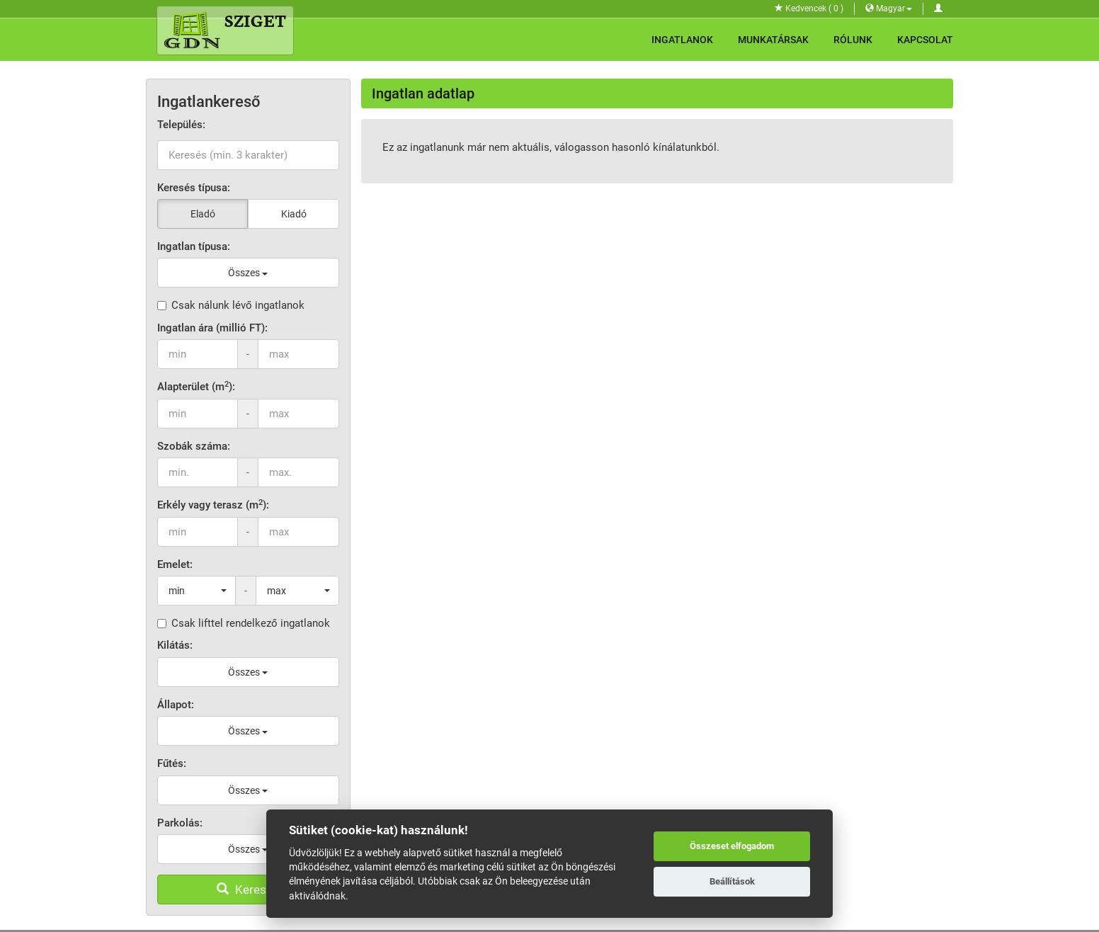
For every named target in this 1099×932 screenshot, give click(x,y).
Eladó (202, 214)
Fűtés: (171, 763)
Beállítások (732, 881)
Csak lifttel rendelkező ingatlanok (243, 623)
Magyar (888, 8)
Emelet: (175, 564)
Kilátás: (175, 645)
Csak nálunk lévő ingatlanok (230, 305)
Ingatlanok (682, 39)
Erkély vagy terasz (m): (213, 504)
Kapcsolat (925, 39)
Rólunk (852, 39)
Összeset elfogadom (732, 846)
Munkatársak (773, 39)
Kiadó (294, 214)
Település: (181, 124)
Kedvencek (809, 8)
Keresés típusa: (193, 187)
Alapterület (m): (196, 386)
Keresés (248, 889)
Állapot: (175, 704)
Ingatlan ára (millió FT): (212, 328)
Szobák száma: (193, 446)
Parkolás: (180, 823)
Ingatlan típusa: (193, 246)
